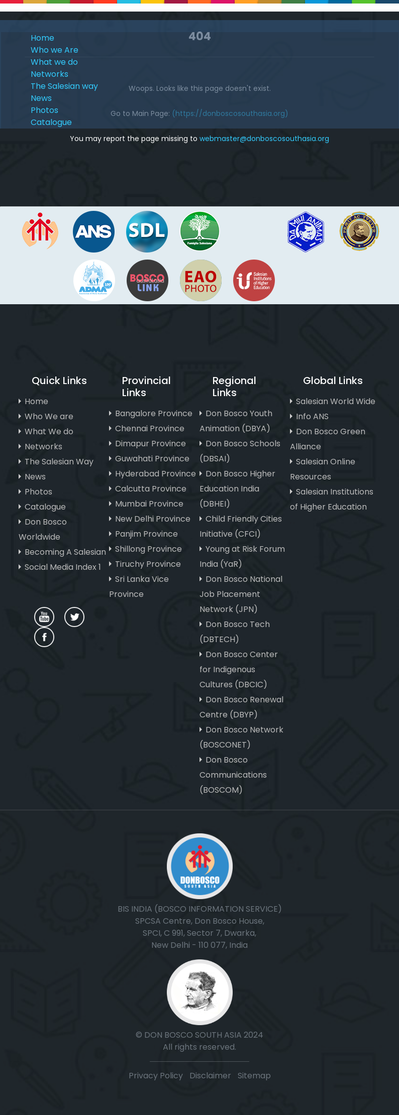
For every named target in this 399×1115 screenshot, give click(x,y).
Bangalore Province (153, 413)
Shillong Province (148, 549)
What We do (49, 431)
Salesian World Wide (335, 401)
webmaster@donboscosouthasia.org (264, 139)
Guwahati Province (152, 458)
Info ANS (312, 416)
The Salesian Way (59, 461)
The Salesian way (64, 86)
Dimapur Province (150, 443)
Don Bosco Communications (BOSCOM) (233, 775)
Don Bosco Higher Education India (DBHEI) (237, 489)
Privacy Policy (156, 1075)
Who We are (49, 416)
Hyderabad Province (155, 473)
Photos (44, 110)
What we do (54, 62)
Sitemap (254, 1075)
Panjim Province (146, 534)
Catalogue (51, 122)
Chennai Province (149, 428)
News (41, 98)
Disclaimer (211, 1075)
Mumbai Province (149, 504)
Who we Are (54, 50)
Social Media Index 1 (63, 567)
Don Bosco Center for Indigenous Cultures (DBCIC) (239, 669)
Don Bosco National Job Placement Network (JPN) (241, 594)
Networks (49, 74)
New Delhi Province (152, 519)
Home (42, 38)
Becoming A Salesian (65, 552)
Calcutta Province (150, 488)
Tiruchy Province (148, 564)
